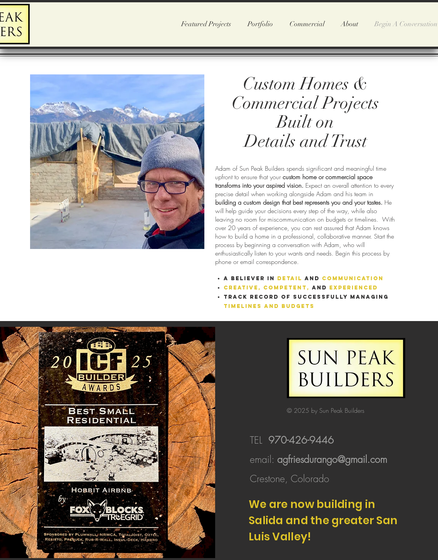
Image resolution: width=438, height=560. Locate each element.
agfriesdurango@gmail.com (332, 459)
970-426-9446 (301, 440)
